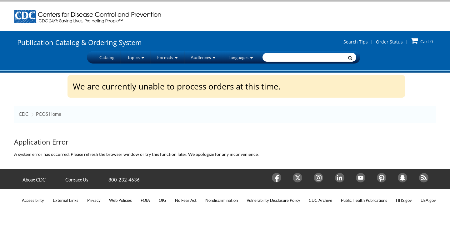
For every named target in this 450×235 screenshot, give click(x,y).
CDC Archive (320, 200)
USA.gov (428, 200)
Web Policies (120, 200)
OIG (162, 200)
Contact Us (76, 179)
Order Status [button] (389, 42)
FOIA (145, 200)
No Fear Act (186, 200)
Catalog (106, 57)
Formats (167, 57)
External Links (65, 200)
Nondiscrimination (221, 200)
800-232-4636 (124, 179)
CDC (23, 114)
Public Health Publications (364, 200)
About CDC (34, 179)
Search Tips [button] (355, 42)
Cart (422, 40)
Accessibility (33, 200)
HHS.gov (404, 200)
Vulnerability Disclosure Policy (273, 200)
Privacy (94, 200)
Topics (135, 57)
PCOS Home (48, 114)
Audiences (203, 57)
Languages (240, 57)
